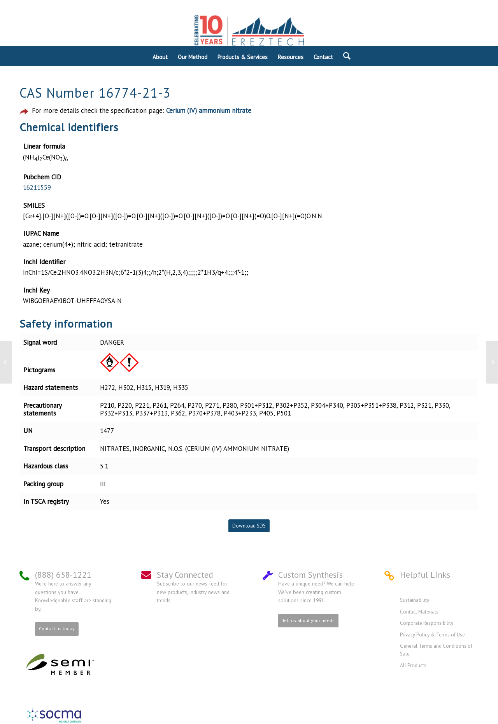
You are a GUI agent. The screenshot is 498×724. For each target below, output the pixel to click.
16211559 (37, 187)
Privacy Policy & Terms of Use (432, 634)
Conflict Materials (419, 611)
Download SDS (249, 525)
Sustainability (414, 600)
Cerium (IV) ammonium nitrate (208, 110)
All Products (413, 665)
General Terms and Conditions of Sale (436, 650)
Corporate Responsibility (426, 623)
